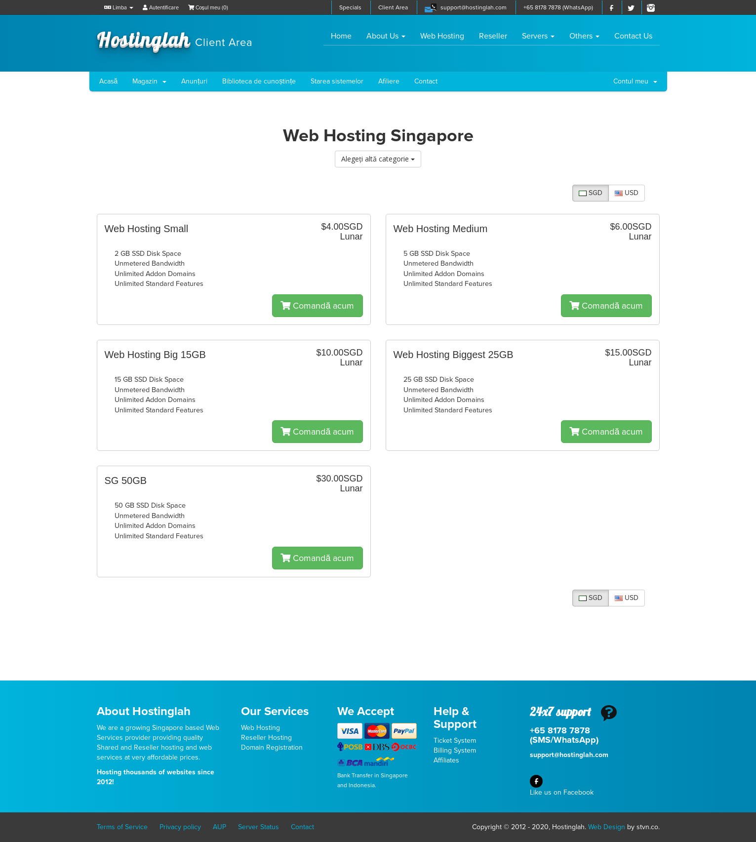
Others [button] (584, 36)
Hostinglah (175, 38)
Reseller (493, 36)
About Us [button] (385, 36)
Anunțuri (194, 81)
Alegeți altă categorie (378, 158)
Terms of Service (122, 827)
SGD (590, 193)
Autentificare (161, 7)
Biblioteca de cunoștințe (259, 81)
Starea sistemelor (337, 81)
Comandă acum (317, 305)
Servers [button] (538, 36)
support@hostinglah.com (473, 7)
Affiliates (446, 760)
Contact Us (633, 36)
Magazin (149, 81)
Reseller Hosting (266, 737)
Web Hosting (442, 36)
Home (345, 36)
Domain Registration (272, 747)
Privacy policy (180, 827)
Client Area (393, 7)
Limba (118, 7)
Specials (350, 7)
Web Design (606, 827)
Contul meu (635, 81)
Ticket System (455, 740)
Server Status (258, 827)
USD (626, 193)
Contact (426, 81)
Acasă (108, 81)
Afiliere (388, 81)
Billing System (455, 750)
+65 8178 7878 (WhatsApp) (558, 7)
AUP (219, 827)
